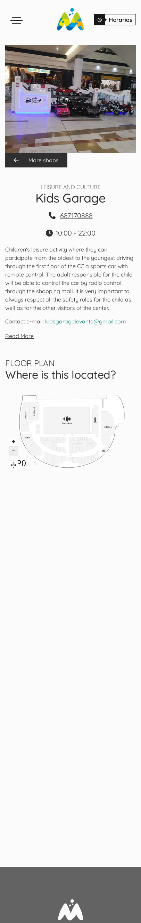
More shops (36, 160)
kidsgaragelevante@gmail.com (85, 321)
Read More (19, 335)
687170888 (76, 215)
